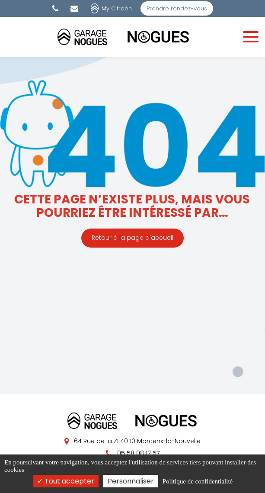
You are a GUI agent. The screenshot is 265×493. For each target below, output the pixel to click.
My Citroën (117, 8)
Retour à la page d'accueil (132, 237)
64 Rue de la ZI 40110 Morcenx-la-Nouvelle (132, 441)
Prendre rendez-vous (177, 8)
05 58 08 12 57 (133, 453)
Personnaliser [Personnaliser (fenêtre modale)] (131, 481)
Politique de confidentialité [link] (198, 481)
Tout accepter (65, 481)
